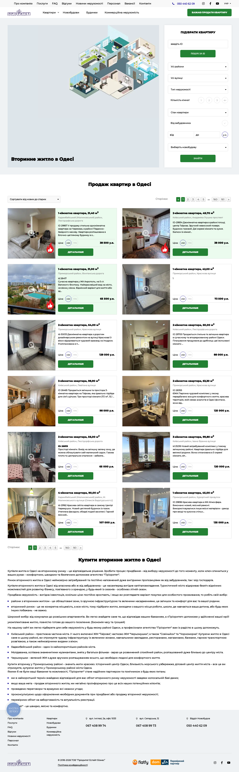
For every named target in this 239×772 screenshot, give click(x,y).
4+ (225, 100)
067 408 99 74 (96, 725)
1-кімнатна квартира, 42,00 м (193, 269)
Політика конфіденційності (73, 765)
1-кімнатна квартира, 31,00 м (78, 269)
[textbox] (198, 147)
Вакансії (130, 3)
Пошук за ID (198, 53)
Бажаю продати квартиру (209, 12)
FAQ (55, 3)
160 (215, 199)
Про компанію (23, 3)
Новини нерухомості (89, 3)
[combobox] (198, 67)
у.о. (225, 135)
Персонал (113, 3)
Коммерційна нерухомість (122, 12)
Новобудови (71, 12)
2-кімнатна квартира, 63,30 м (193, 381)
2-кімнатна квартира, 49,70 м (193, 213)
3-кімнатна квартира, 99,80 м (193, 436)
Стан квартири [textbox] (180, 112)
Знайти (197, 158)
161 (222, 199)
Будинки (92, 12)
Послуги (42, 3)
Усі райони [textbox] (177, 66)
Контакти (145, 3)
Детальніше (76, 252)
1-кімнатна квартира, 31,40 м (78, 213)
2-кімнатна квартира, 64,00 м (79, 325)
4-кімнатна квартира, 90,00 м (79, 492)
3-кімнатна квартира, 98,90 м (78, 381)
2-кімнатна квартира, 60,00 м (193, 325)
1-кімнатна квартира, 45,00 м (193, 492)
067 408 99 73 (146, 725)
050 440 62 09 (186, 3)
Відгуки (67, 3)
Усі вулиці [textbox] (177, 78)
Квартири (49, 12)
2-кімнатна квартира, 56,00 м (78, 436)
